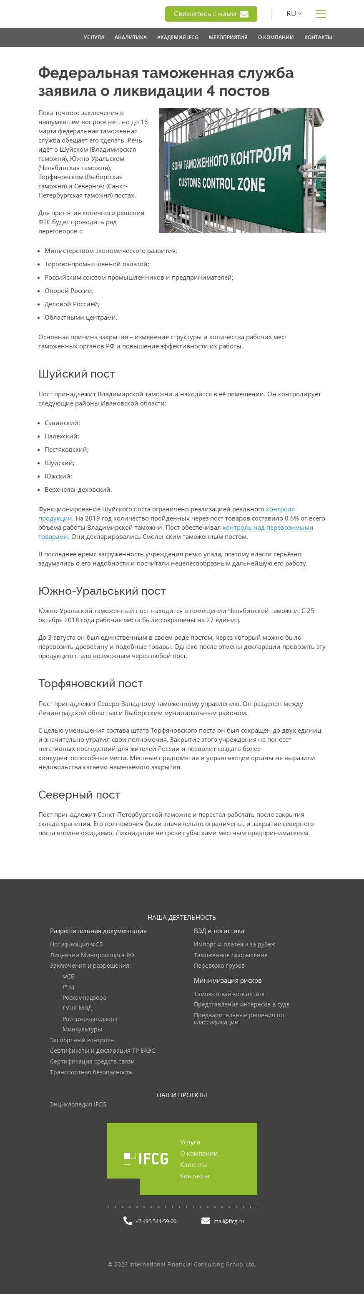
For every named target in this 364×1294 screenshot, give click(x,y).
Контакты (194, 1175)
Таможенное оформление (231, 955)
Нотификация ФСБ (76, 944)
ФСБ (69, 976)
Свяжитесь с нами (211, 14)
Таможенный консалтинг (230, 994)
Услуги (190, 1142)
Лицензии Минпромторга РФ (92, 955)
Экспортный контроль (82, 1040)
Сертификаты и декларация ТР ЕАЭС (102, 1050)
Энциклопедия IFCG (78, 1104)
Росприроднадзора (90, 1019)
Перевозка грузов (219, 965)
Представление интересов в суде (242, 1004)
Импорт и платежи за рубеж (234, 944)
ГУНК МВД (77, 1008)
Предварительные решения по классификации (239, 1019)
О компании (199, 1153)
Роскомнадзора (84, 997)
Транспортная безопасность (91, 1072)
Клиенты (193, 1164)
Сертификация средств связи (92, 1061)
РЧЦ (68, 987)
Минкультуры (82, 1029)
